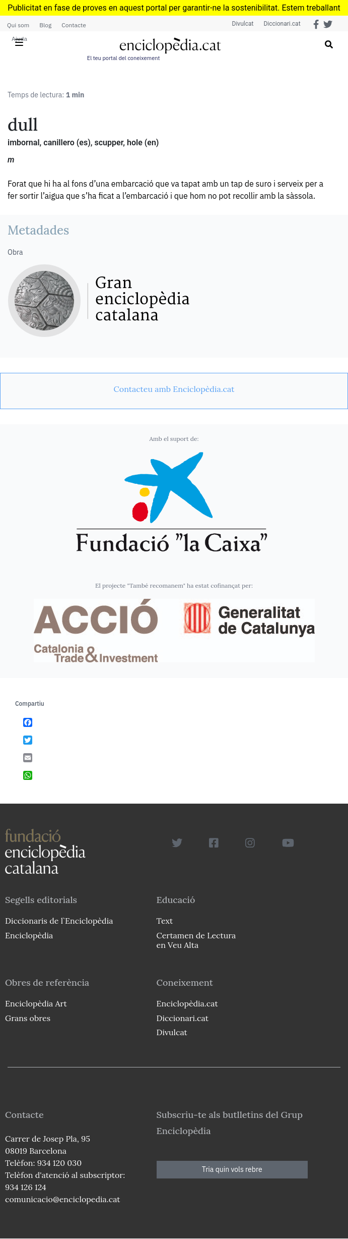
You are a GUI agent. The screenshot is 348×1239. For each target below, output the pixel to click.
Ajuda (19, 38)
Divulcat (243, 23)
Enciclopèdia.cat (187, 1003)
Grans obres (27, 1018)
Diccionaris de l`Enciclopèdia (59, 921)
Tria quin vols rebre (232, 1169)
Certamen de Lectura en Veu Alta (196, 940)
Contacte (73, 25)
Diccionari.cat (281, 23)
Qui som (18, 25)
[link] (174, 389)
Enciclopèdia (29, 935)
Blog (45, 25)
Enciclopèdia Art (36, 1003)
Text (165, 921)
